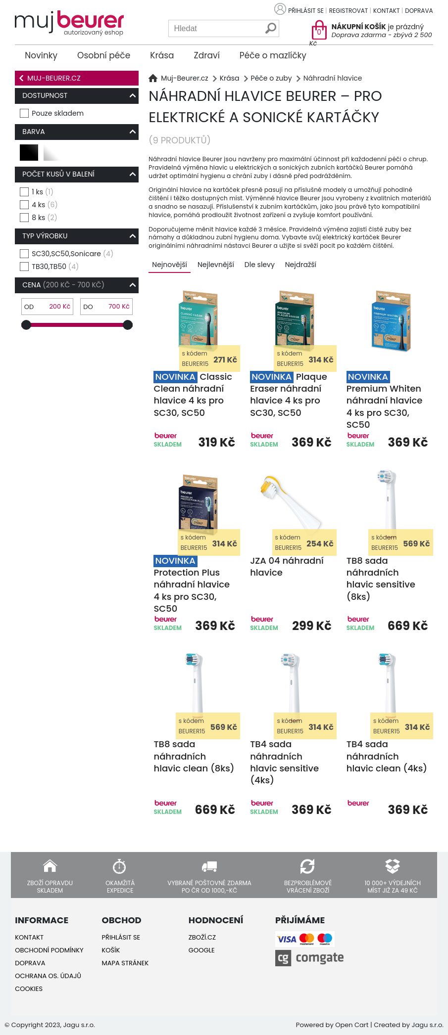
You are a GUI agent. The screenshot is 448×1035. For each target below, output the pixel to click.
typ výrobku (44, 236)
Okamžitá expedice (120, 886)
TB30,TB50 (55, 266)
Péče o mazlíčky (273, 55)
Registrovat (348, 10)
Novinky (41, 55)
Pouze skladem (58, 113)
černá (29, 156)
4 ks (44, 205)
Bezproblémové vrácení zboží (308, 886)
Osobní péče (103, 55)
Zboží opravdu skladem (50, 886)
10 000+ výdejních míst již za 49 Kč (392, 886)
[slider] (26, 325)
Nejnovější (169, 265)
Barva (33, 131)
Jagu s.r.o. (428, 1025)
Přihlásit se (306, 10)
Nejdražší (300, 265)
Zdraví (207, 55)
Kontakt (386, 10)
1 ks (42, 192)
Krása (162, 55)
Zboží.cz (202, 937)
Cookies (29, 988)
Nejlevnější (216, 265)
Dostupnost (44, 95)
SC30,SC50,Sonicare (72, 254)
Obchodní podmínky (49, 950)
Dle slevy (260, 265)
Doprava (419, 10)
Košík (111, 950)
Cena (63, 285)
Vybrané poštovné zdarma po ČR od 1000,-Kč (209, 886)
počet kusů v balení (58, 174)
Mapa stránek (125, 963)
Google (202, 950)
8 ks (44, 218)
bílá (51, 156)
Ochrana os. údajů (48, 976)
